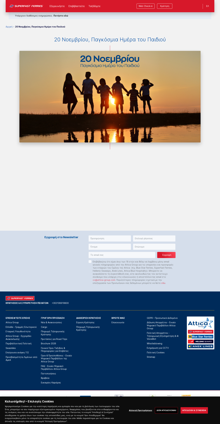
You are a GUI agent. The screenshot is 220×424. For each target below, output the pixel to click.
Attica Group (12, 322)
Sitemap (151, 357)
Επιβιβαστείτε (76, 6)
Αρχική (9, 26)
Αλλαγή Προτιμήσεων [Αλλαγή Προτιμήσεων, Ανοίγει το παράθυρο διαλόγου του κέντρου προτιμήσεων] (140, 416)
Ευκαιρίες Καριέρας (51, 382)
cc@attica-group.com (104, 280)
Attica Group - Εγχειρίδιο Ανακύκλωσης (18, 337)
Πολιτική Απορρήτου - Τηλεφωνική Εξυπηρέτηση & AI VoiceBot (162, 336)
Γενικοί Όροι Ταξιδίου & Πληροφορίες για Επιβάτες (55, 349)
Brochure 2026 (48, 343)
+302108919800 (60, 303)
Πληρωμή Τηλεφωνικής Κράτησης (53, 333)
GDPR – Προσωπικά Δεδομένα (162, 318)
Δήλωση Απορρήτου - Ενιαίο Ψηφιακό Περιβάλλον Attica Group (161, 325)
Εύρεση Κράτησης (85, 322)
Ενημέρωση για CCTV (158, 348)
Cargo (44, 327)
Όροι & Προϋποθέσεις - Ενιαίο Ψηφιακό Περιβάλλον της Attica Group (56, 358)
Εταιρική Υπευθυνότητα (18, 331)
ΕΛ (207, 6)
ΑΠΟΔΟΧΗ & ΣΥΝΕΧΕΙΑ (194, 416)
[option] (35, 399)
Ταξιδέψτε (94, 6)
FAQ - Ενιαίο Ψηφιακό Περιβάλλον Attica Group (54, 367)
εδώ (163, 283)
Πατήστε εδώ (60, 15)
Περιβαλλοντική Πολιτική (18, 343)
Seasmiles (11, 348)
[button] (110, 238)
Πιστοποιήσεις (48, 373)
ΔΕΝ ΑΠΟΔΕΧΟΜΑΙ (166, 416)
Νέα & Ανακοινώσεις (51, 322)
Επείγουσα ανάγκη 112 (17, 352)
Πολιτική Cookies (156, 352)
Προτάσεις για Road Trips (54, 339)
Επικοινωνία (118, 322)
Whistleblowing (154, 343)
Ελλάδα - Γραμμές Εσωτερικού (21, 327)
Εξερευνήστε (57, 6)
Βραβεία (45, 378)
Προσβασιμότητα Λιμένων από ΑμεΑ (21, 358)
